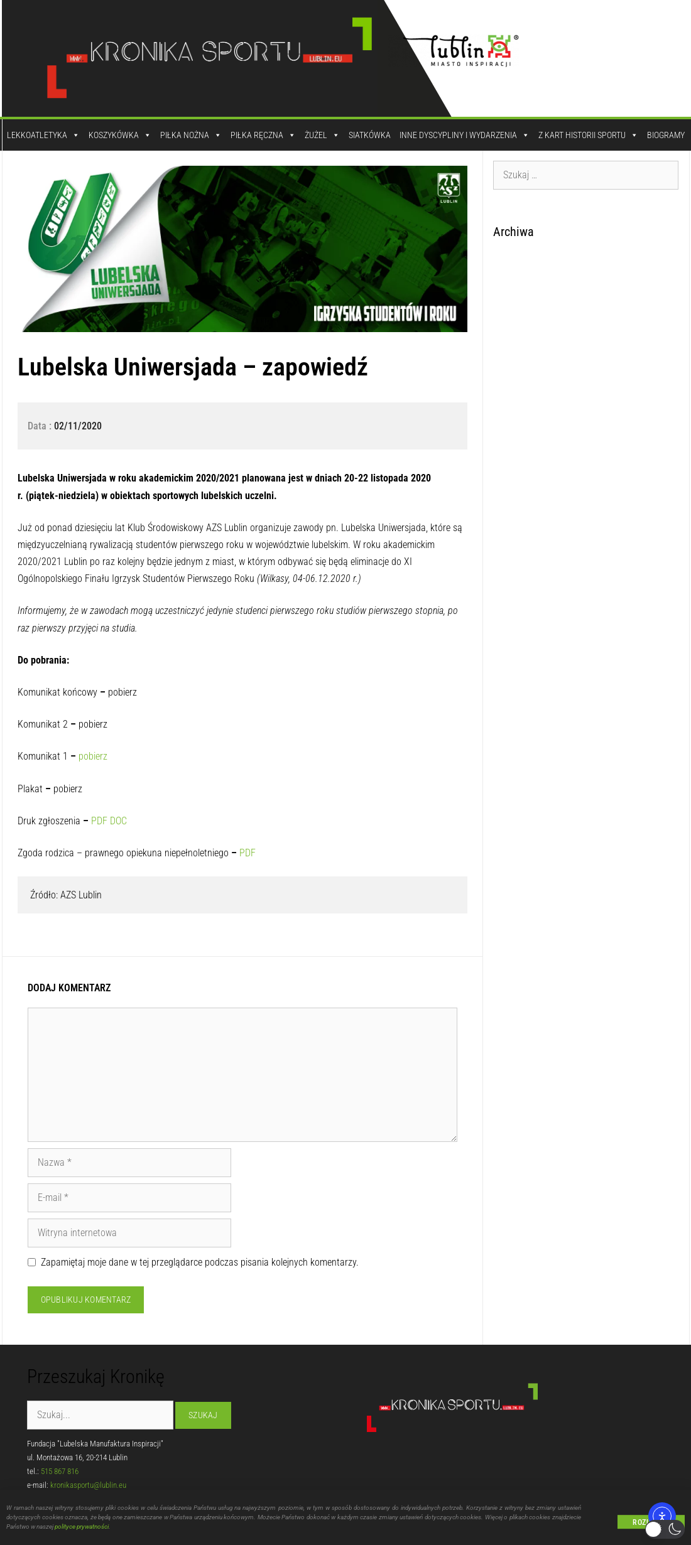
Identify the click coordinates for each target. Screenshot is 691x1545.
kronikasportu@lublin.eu (88, 1485)
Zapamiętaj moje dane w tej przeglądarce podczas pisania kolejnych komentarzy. (200, 1262)
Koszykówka (120, 135)
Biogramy (666, 135)
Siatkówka (370, 135)
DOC (118, 821)
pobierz (93, 756)
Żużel (322, 135)
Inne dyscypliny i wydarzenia (465, 135)
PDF (99, 821)
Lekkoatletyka (43, 135)
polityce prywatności (82, 1531)
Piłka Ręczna (263, 135)
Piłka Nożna (191, 135)
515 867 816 (60, 1471)
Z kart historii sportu (588, 135)
